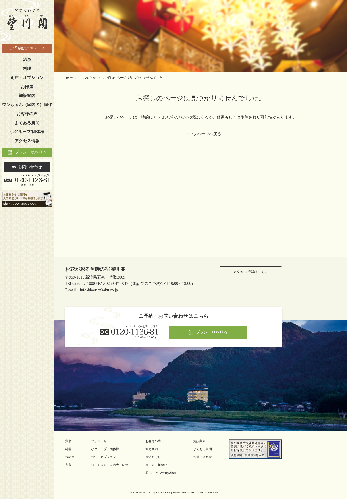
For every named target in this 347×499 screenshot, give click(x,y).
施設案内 (27, 95)
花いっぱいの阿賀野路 (160, 473)
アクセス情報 (27, 141)
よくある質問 (27, 123)
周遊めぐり (153, 457)
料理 (27, 68)
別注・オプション (27, 77)
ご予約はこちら (24, 48)
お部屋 (27, 87)
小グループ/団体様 (27, 132)
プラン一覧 (99, 441)
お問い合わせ (30, 167)
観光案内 (151, 449)
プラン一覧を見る (31, 152)
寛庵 (68, 465)
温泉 (27, 59)
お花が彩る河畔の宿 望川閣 (95, 269)
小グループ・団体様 (105, 449)
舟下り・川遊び (156, 465)
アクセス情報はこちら (250, 272)
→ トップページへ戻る (200, 134)
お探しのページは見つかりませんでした (133, 77)
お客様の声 (27, 114)
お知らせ (89, 77)
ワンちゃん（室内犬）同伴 (27, 105)
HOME (71, 77)
